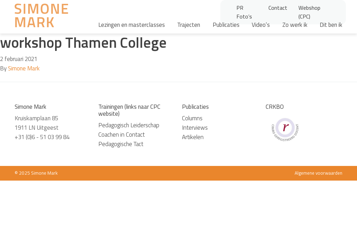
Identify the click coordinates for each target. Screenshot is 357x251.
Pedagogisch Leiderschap (128, 125)
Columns (192, 118)
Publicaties (226, 24)
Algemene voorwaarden (318, 172)
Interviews (195, 127)
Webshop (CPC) (309, 12)
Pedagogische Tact (120, 144)
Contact (277, 7)
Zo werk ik (294, 24)
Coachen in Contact (121, 134)
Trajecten (188, 24)
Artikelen (193, 137)
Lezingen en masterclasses (131, 24)
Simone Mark (24, 68)
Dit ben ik (331, 24)
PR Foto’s (244, 12)
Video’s (261, 24)
